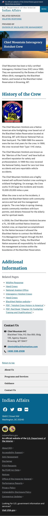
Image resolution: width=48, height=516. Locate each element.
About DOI (8, 448)
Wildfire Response (12, 19)
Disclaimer (7, 461)
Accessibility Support (13, 452)
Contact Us (10, 390)
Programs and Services (16, 376)
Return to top (8, 363)
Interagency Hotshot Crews (19, 294)
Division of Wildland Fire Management (22, 27)
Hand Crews (12, 286)
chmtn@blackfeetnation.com (23, 346)
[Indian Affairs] (21, 10)
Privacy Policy (8, 488)
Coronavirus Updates (13, 496)
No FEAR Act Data (11, 470)
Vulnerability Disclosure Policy (16, 492)
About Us (9, 370)
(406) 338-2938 (16, 351)
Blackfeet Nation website (19, 301)
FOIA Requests (9, 466)
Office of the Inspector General (17, 479)
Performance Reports (13, 483)
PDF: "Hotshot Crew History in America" (25, 305)
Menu (43, 9)
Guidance (9, 383)
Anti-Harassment (10, 457)
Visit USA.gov (9, 510)
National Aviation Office (17, 290)
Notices (5, 474)
